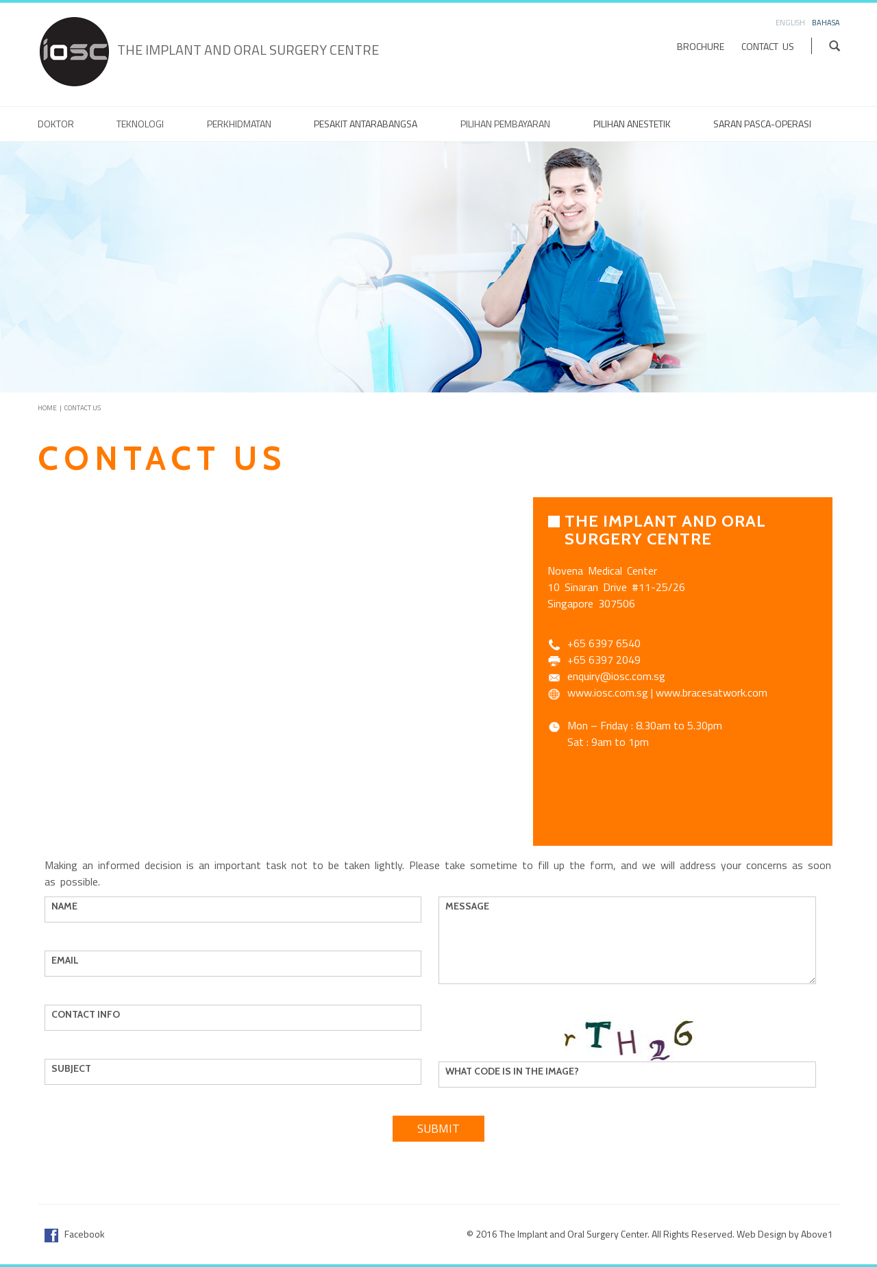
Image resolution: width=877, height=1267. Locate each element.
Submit (438, 1129)
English (790, 22)
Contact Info (89, 1014)
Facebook (75, 1234)
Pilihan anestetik (632, 124)
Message (470, 906)
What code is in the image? (515, 1071)
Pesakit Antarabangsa (365, 124)
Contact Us (767, 46)
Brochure (700, 46)
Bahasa (826, 22)
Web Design (762, 1234)
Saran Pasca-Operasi (762, 124)
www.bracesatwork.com (711, 692)
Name (67, 906)
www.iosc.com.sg (607, 692)
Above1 (817, 1234)
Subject (74, 1068)
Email (68, 960)
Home (47, 408)
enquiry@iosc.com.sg (616, 676)
